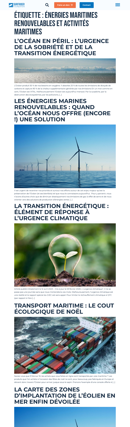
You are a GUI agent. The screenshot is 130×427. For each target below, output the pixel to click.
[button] (87, 5)
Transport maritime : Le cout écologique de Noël (64, 308)
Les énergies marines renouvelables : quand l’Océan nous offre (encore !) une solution (62, 110)
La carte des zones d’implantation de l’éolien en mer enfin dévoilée (64, 395)
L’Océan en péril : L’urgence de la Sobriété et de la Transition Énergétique (61, 47)
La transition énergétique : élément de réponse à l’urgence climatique (61, 212)
